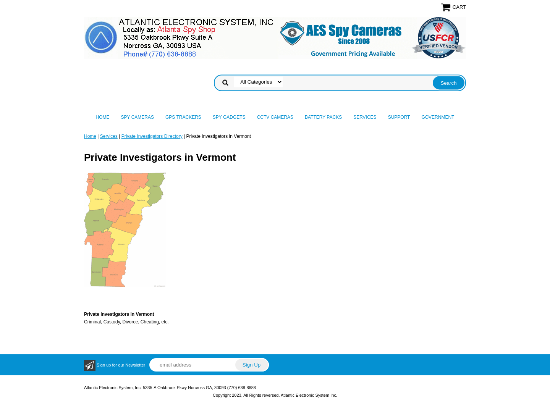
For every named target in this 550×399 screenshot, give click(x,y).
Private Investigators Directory (152, 136)
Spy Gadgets (229, 117)
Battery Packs (323, 117)
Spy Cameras (137, 117)
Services (364, 117)
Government (437, 117)
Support (399, 117)
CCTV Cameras (275, 117)
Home (103, 117)
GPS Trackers (183, 117)
